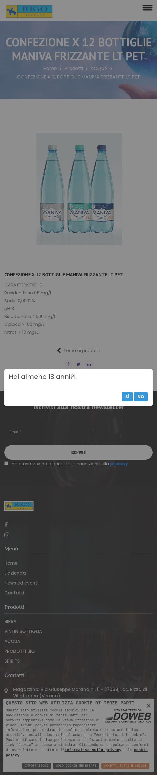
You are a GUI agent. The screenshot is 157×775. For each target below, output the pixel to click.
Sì (127, 397)
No (140, 397)
